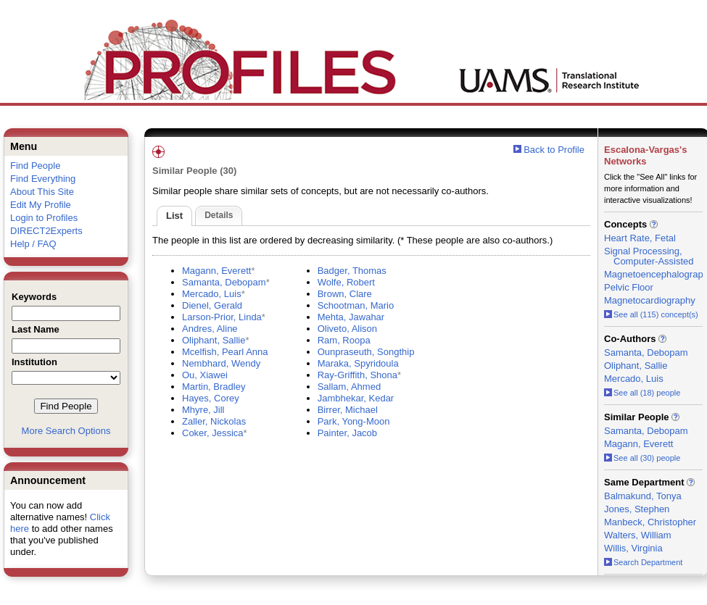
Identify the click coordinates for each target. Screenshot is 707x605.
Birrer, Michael (348, 409)
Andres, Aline (210, 328)
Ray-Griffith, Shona (357, 375)
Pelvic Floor (628, 287)
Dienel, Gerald (212, 305)
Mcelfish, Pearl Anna (225, 351)
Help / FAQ (33, 243)
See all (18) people (642, 392)
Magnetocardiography (649, 300)
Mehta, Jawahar (351, 317)
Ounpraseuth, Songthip (366, 351)
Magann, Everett (216, 270)
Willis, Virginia (633, 548)
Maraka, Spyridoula (358, 363)
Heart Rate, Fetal (640, 238)
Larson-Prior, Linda (222, 317)
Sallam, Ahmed (349, 386)
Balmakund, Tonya (643, 496)
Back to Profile (554, 149)
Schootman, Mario (356, 305)
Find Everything (42, 178)
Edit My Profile (40, 204)
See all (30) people (642, 458)
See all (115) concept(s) (651, 314)
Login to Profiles (44, 217)
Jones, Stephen (636, 509)
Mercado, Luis (211, 293)
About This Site (42, 191)
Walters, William (637, 535)
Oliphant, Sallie (213, 340)
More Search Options (66, 430)
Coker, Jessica (213, 432)
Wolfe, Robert (346, 282)
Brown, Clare (345, 293)
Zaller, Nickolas (214, 421)
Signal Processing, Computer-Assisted (649, 256)
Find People (35, 165)
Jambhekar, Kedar (356, 398)
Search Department (643, 562)
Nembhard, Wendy (221, 363)
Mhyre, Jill (203, 409)
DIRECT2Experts (46, 230)
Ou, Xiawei (205, 375)
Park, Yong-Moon (354, 421)
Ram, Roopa (344, 340)
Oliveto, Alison (347, 328)
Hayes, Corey (210, 398)
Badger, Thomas (352, 270)
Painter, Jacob (347, 432)
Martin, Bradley (213, 386)
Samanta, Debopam (224, 282)
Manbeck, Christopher (650, 522)
